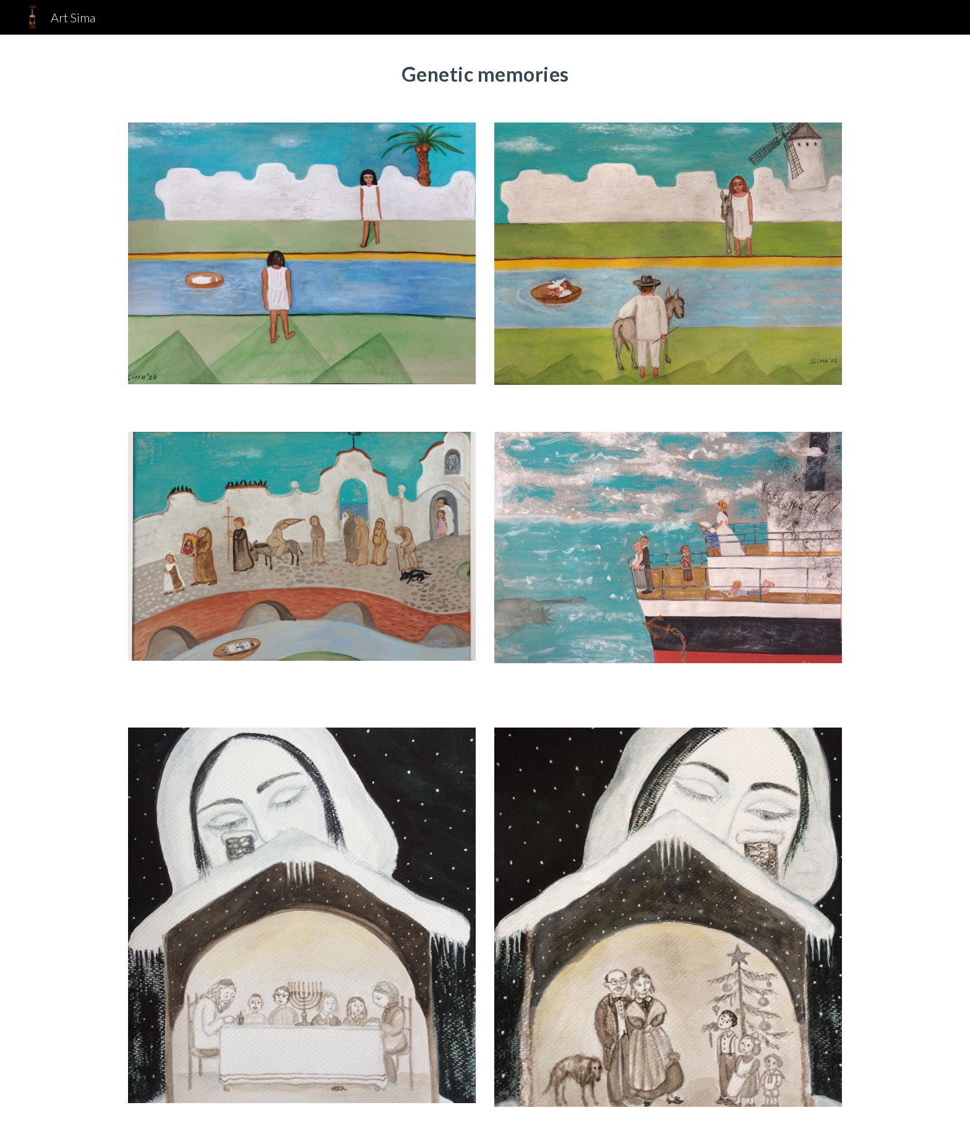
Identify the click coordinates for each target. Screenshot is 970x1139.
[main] (485, 71)
